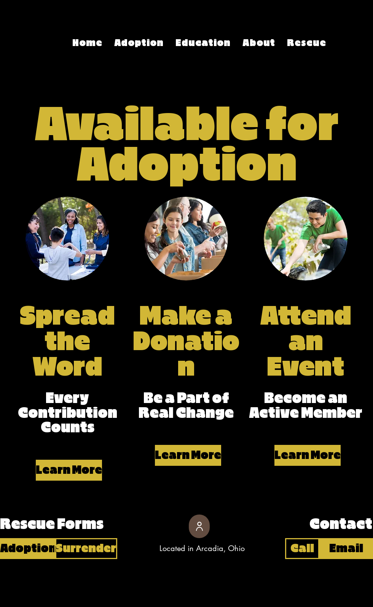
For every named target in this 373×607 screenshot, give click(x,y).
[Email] (346, 548)
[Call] (302, 548)
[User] (199, 526)
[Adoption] (28, 548)
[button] (67, 470)
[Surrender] (85, 548)
